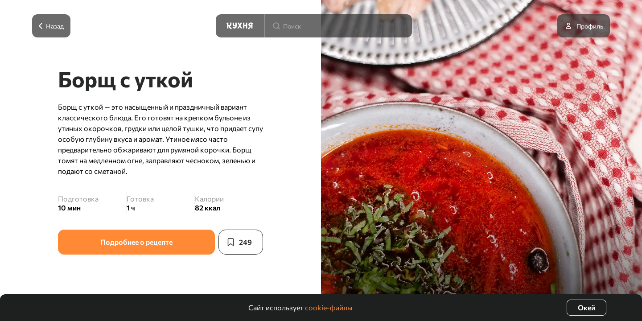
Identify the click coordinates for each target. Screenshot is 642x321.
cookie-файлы (329, 307)
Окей (586, 307)
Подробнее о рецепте (136, 242)
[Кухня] (240, 25)
